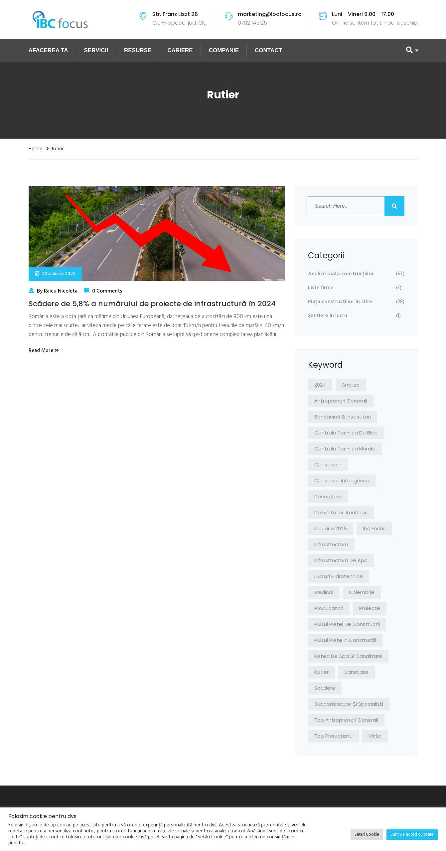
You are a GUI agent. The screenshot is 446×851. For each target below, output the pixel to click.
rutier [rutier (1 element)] (321, 672)
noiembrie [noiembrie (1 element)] (361, 592)
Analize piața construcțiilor (341, 274)
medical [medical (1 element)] (323, 592)
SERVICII (96, 50)
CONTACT (268, 50)
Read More (44, 351)
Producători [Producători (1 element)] (328, 608)
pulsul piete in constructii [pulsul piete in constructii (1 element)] (345, 640)
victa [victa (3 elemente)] (375, 735)
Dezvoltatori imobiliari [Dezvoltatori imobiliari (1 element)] (341, 512)
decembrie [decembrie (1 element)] (328, 496)
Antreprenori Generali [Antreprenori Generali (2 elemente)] (340, 400)
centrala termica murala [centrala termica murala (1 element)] (344, 448)
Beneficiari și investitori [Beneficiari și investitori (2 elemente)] (342, 416)
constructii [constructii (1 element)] (328, 464)
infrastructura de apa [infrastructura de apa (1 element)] (341, 560)
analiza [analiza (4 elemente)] (351, 384)
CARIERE (180, 50)
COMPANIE (224, 50)
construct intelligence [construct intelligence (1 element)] (342, 480)
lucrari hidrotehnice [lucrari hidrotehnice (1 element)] (338, 576)
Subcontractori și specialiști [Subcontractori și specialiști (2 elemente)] (348, 703)
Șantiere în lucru (327, 315)
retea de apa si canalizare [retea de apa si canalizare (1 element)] (348, 656)
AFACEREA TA (48, 50)
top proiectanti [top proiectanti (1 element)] (333, 735)
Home (36, 148)
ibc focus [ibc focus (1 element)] (374, 528)
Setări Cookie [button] (367, 834)
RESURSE (137, 50)
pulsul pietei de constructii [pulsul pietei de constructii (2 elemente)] (347, 624)
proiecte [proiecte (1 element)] (369, 608)
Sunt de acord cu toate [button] (412, 834)
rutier (57, 148)
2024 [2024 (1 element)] (320, 384)
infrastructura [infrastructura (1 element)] (331, 544)
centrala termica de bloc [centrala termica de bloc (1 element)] (345, 432)
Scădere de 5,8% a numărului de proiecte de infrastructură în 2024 (152, 304)
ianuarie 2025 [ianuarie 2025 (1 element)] (330, 528)
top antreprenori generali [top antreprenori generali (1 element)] (346, 719)
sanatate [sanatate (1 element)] (357, 672)
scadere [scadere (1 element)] (324, 687)
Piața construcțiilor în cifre (340, 302)
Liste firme (321, 288)
